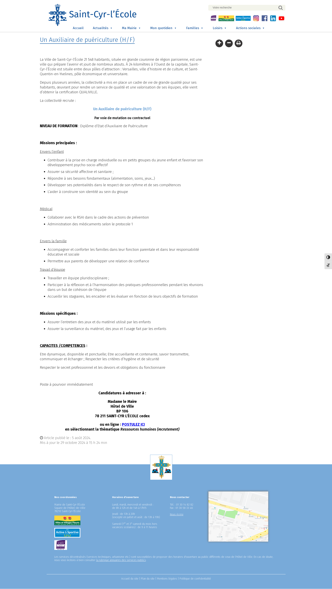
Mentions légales (167, 579)
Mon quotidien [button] (163, 28)
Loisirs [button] (220, 28)
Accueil (78, 28)
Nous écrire (176, 514)
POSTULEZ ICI (133, 424)
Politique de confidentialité (195, 579)
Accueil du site (129, 579)
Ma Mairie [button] (131, 28)
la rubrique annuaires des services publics (121, 560)
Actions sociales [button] (250, 28)
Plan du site (148, 579)
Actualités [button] (103, 28)
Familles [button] (194, 28)
